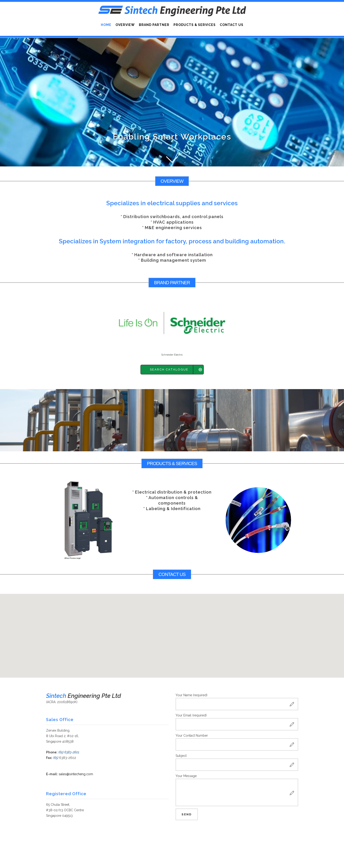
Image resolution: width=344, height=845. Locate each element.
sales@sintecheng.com (76, 774)
